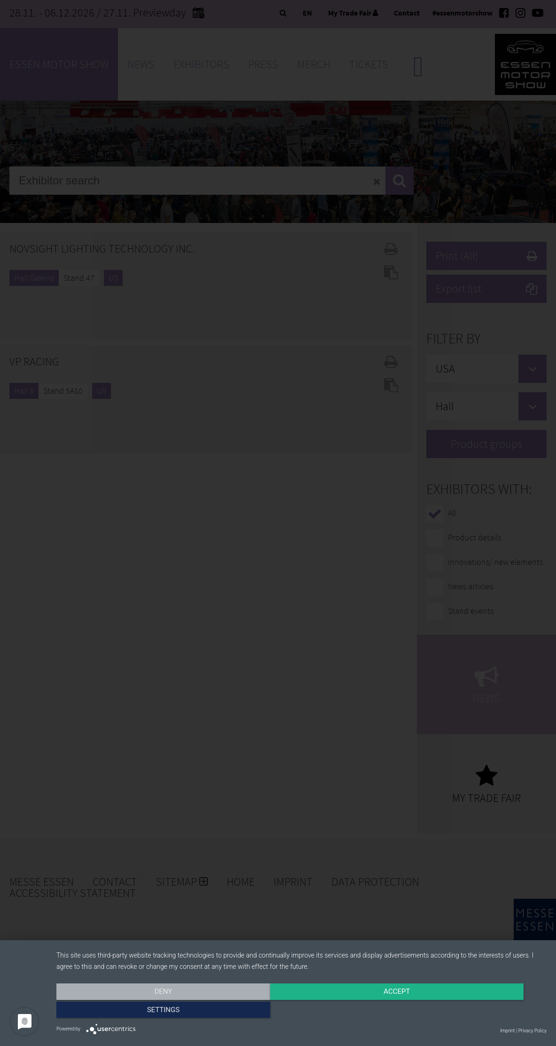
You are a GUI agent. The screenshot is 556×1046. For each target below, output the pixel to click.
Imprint (507, 1030)
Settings (473, 1011)
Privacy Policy (532, 1030)
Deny (130, 1011)
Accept (301, 1011)
